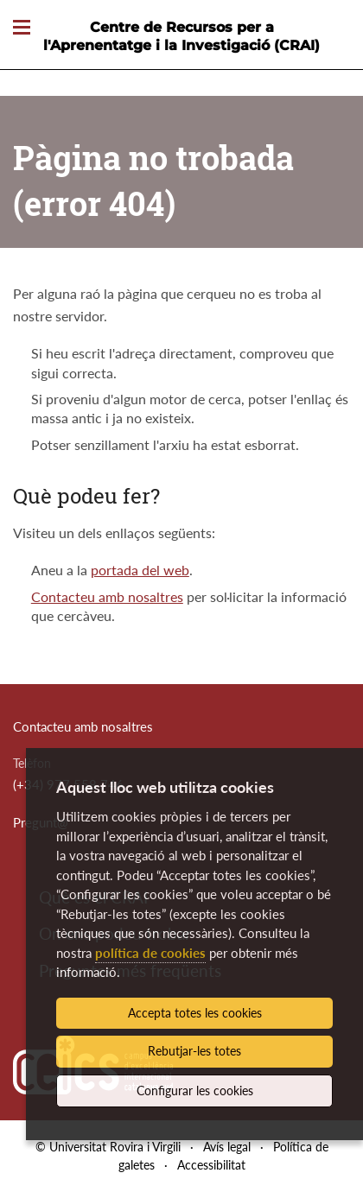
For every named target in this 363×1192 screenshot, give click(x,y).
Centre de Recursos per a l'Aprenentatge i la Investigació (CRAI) (181, 36)
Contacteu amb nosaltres (107, 596)
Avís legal (227, 1146)
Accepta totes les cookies (195, 1012)
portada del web (140, 569)
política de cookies (150, 953)
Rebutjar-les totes (194, 1050)
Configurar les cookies (195, 1090)
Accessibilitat (211, 1164)
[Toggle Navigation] (21, 28)
